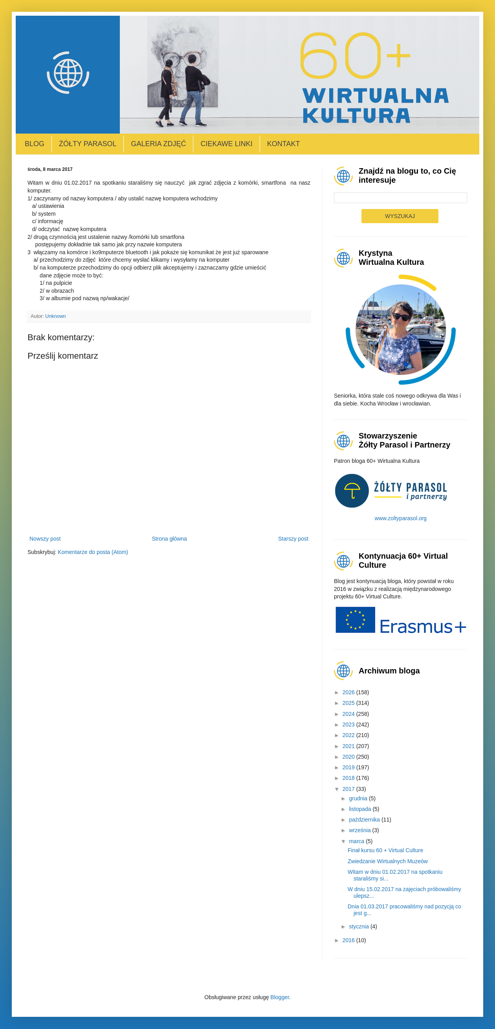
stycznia (359, 926)
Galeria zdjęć (158, 144)
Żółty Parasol (87, 144)
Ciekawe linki (226, 144)
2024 (349, 714)
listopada (360, 809)
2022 (349, 735)
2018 (349, 778)
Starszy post (293, 539)
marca (357, 841)
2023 (349, 724)
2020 (349, 757)
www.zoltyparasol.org (401, 518)
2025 (349, 703)
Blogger (279, 997)
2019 (349, 767)
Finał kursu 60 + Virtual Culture (385, 850)
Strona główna (169, 539)
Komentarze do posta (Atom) (93, 552)
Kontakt (283, 144)
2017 (349, 789)
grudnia (359, 798)
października (365, 819)
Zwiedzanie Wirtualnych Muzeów (388, 861)
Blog (34, 144)
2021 (349, 746)
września (360, 830)
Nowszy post (44, 539)
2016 (349, 940)
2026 (349, 692)
